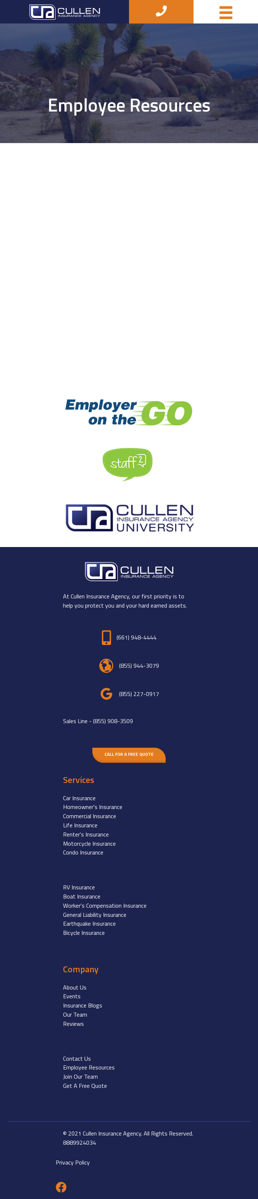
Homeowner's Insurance (92, 806)
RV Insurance (79, 887)
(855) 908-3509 (113, 721)
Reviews (73, 1023)
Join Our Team (80, 1076)
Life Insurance (80, 825)
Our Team (75, 1014)
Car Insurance (79, 798)
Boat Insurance (81, 896)
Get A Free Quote (85, 1085)
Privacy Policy (73, 1162)
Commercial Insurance (89, 816)
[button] (129, 754)
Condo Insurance (83, 852)
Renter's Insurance (86, 834)
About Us (74, 987)
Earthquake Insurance (89, 923)
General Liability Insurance (94, 914)
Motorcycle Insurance (89, 843)
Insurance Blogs (82, 1005)
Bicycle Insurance (84, 932)
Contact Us (77, 1058)
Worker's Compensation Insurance (105, 905)
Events (72, 996)
